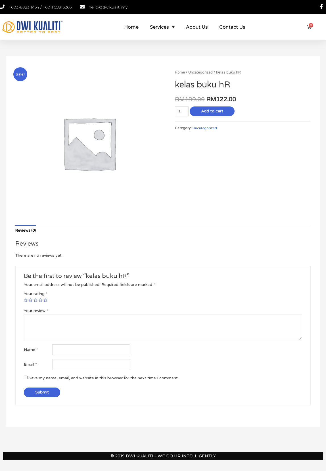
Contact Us (232, 27)
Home (131, 27)
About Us (197, 27)
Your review (36, 311)
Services (162, 27)
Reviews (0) (26, 230)
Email (30, 365)
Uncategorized (201, 72)
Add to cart (213, 111)
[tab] (26, 230)
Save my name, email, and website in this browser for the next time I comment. (104, 379)
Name (31, 350)
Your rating (35, 294)
